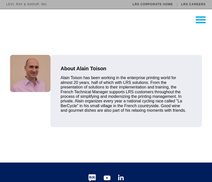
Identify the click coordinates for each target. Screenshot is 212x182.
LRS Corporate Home (152, 4)
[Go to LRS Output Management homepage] (109, 20)
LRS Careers (193, 4)
